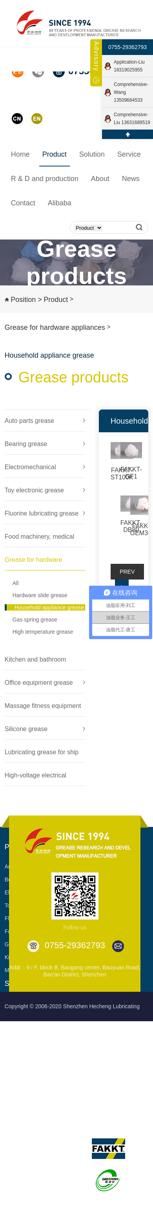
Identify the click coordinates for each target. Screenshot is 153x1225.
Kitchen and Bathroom (32, 1094)
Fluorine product (24, 1055)
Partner (58, 1204)
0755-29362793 (127, 47)
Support (77, 1029)
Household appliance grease (49, 607)
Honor (56, 1166)
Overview (60, 1140)
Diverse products (88, 1107)
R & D (12, 1140)
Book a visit (82, 1081)
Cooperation (83, 1055)
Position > (26, 300)
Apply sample (84, 1094)
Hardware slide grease (40, 595)
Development (65, 1153)
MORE (13, 1107)
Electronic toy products (32, 1042)
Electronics (18, 1029)
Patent (57, 1191)
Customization (85, 1042)
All (16, 583)
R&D (12, 1120)
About (58, 1120)
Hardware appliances (30, 1081)
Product (56, 300)
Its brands (104, 1120)
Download (80, 1068)
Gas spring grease (35, 619)
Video (56, 1217)
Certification (63, 1179)
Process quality (23, 1166)
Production (18, 1153)
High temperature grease (43, 632)
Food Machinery (24, 1068)
